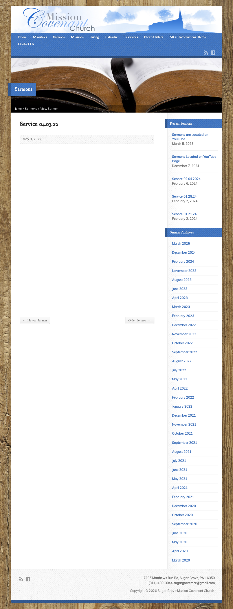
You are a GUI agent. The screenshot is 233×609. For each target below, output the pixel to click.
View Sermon (49, 108)
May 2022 (179, 379)
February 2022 (183, 397)
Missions (77, 37)
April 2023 (180, 298)
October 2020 (182, 515)
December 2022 (184, 325)
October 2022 (182, 343)
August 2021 (181, 452)
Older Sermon (139, 320)
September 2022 (184, 352)
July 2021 (179, 461)
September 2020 (184, 524)
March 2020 (181, 560)
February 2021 (183, 497)
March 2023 (181, 307)
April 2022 (180, 388)
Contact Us (26, 44)
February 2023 (183, 316)
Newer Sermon (35, 320)
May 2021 (179, 479)
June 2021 (179, 470)
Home (22, 37)
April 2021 (180, 488)
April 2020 (180, 551)
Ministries (40, 37)
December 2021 (184, 416)
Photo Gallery (153, 37)
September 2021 (184, 443)
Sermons (58, 37)
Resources (130, 37)
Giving (94, 37)
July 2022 (179, 370)
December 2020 (184, 506)
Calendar (111, 37)
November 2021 (184, 425)
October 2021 (182, 434)
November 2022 (184, 334)
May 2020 (179, 542)
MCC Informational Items (187, 37)
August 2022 (181, 361)
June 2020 (179, 533)
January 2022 (182, 406)
